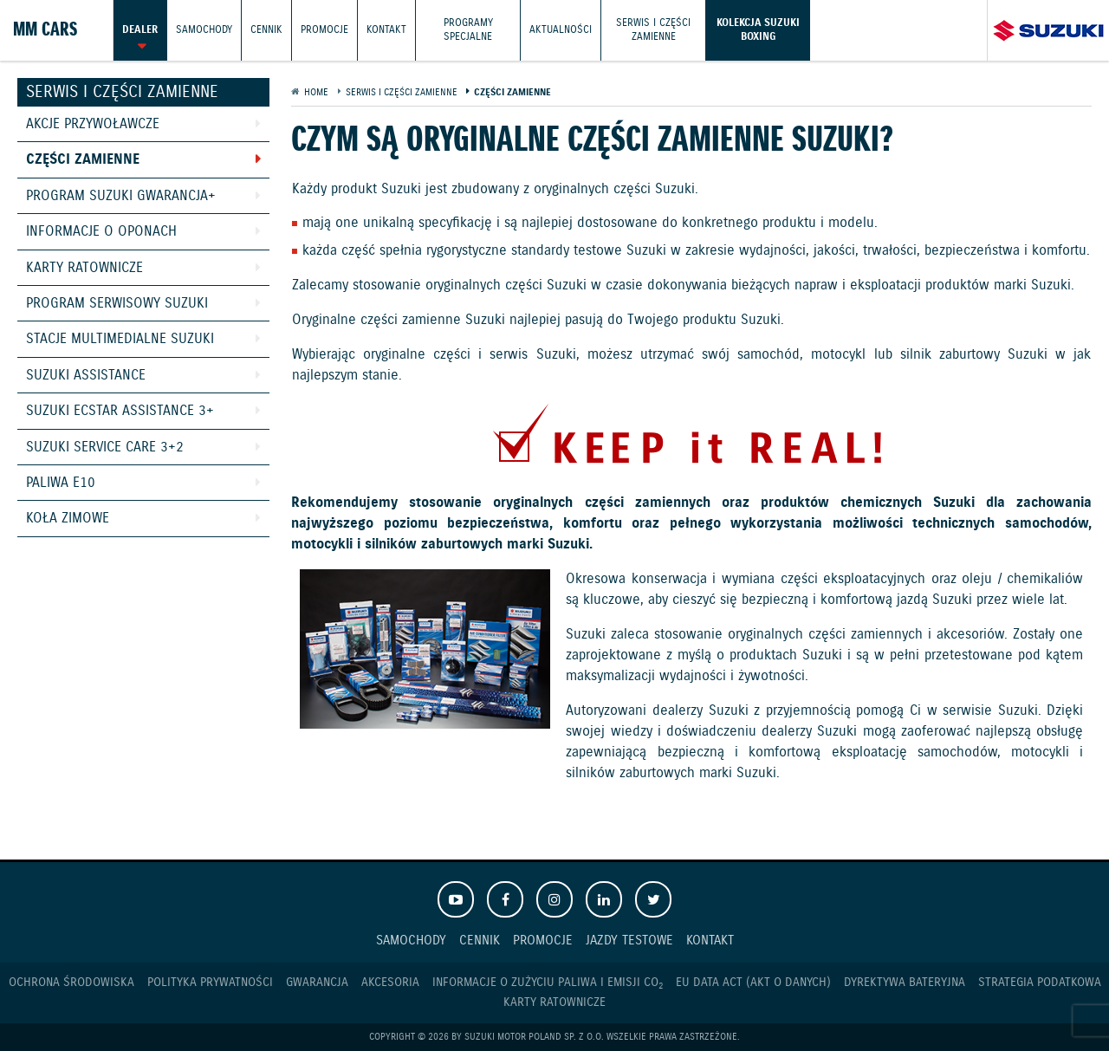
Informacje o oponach (101, 232)
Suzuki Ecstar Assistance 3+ (120, 411)
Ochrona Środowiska (71, 982)
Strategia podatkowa (1039, 982)
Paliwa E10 (60, 483)
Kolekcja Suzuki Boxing (758, 30)
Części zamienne (82, 160)
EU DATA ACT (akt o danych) (753, 982)
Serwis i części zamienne (653, 30)
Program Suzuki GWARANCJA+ (121, 196)
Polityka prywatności (210, 982)
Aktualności (560, 30)
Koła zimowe (67, 518)
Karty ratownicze (84, 268)
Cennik (266, 30)
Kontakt (386, 30)
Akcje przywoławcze (92, 124)
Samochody (204, 30)
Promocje (324, 30)
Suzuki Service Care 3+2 (105, 447)
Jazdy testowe (629, 940)
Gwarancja (317, 982)
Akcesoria (390, 982)
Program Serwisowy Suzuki (117, 304)
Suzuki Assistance (86, 376)
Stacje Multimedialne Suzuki (120, 339)
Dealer (140, 30)
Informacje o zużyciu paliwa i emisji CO (547, 983)
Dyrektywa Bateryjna (904, 982)
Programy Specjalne (468, 30)
